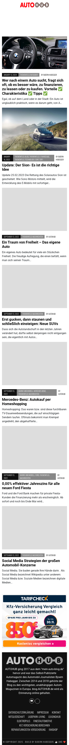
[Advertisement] (34, 22)
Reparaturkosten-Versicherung (28, 730)
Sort (37, 159)
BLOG (27, 156)
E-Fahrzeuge (44, 156)
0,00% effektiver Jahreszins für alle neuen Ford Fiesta (31, 486)
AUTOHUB (52, 236)
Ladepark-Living (36, 717)
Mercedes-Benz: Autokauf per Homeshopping (26, 401)
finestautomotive (42, 721)
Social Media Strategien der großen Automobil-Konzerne (31, 563)
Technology (29, 159)
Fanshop (53, 730)
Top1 (41, 159)
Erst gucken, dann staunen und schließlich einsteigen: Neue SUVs (30, 321)
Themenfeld (25, 74)
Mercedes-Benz (40, 391)
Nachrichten (37, 236)
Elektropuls (23, 721)
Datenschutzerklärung (21, 712)
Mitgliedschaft (16, 717)
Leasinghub (54, 717)
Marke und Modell (25, 391)
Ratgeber (34, 74)
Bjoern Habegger (50, 74)
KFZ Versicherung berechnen (34, 725)
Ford (37, 475)
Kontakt (56, 712)
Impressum (43, 712)
